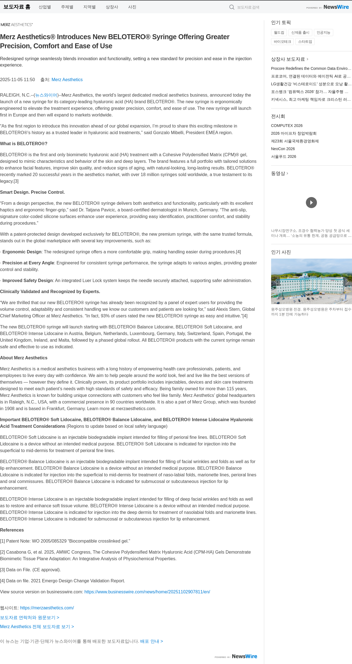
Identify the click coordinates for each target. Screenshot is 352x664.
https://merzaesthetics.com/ (47, 607)
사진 (132, 6)
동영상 (278, 173)
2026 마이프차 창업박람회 (294, 133)
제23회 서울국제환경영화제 (295, 141)
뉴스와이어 (46, 95)
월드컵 (279, 32)
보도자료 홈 (16, 7)
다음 (347, 281)
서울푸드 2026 (283, 156)
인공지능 (323, 32)
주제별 (67, 6)
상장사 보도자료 (288, 59)
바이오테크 (282, 41)
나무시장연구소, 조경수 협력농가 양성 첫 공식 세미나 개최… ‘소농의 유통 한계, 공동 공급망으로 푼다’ (311, 235)
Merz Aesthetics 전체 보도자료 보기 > (37, 626)
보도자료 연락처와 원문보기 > (29, 617)
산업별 (45, 6)
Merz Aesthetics (67, 79)
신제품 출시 (300, 32)
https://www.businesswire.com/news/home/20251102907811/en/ (147, 591)
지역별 (89, 6)
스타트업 (305, 41)
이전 (275, 281)
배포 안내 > (151, 641)
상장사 (112, 6)
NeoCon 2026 (283, 149)
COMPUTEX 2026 (287, 125)
